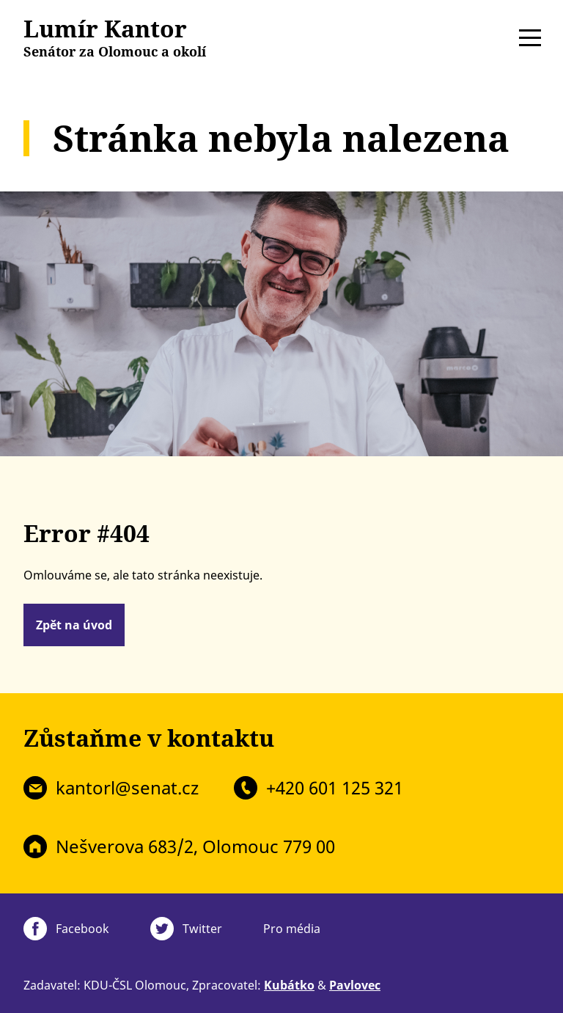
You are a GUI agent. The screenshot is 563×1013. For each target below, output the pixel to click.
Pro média (291, 929)
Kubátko (289, 985)
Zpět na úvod (74, 625)
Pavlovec (354, 985)
